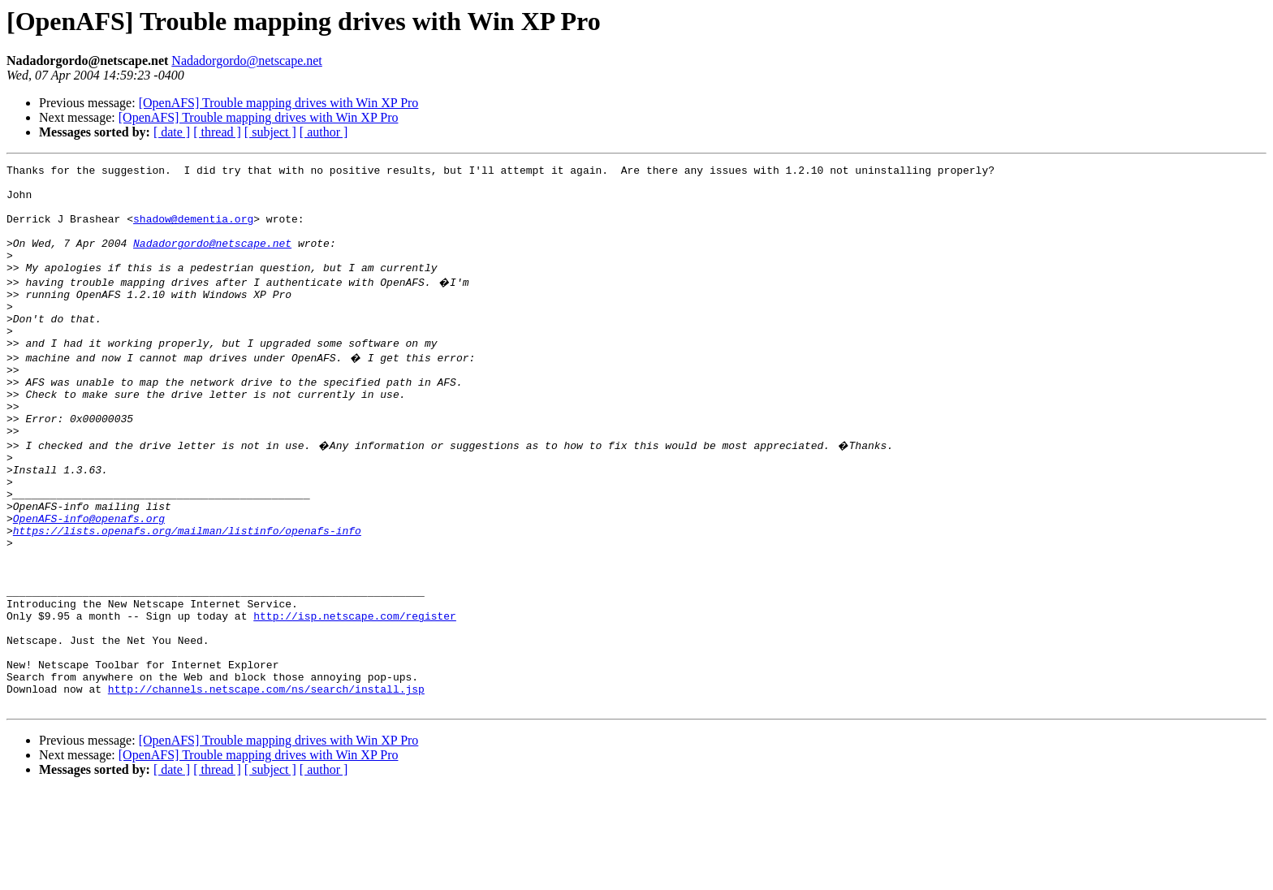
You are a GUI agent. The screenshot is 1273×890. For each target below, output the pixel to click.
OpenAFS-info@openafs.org (89, 581)
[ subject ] (270, 132)
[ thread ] (217, 132)
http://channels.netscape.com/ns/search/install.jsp (266, 786)
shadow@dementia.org (193, 230)
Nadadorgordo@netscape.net (246, 60)
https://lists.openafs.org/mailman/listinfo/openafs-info (187, 596)
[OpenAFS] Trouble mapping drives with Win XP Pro (279, 103)
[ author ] (324, 132)
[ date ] (171, 132)
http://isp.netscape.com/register (354, 698)
